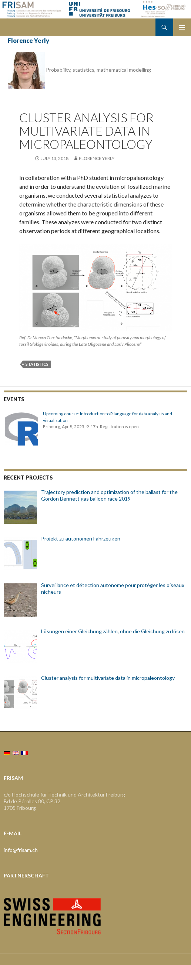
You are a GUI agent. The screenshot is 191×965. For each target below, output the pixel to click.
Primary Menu (182, 27)
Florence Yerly (28, 40)
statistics (37, 364)
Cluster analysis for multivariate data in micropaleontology (86, 130)
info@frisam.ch (21, 850)
